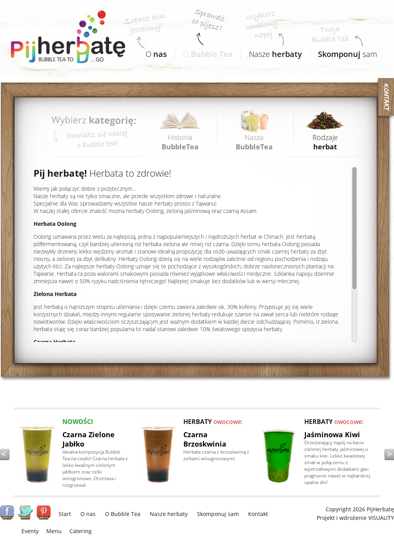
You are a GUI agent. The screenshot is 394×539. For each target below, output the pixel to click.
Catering (80, 531)
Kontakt (258, 514)
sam (343, 52)
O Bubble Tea (122, 514)
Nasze (271, 52)
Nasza (254, 142)
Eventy (30, 531)
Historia (180, 142)
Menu (54, 531)
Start (65, 514)
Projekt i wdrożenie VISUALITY (355, 517)
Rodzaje (325, 142)
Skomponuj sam (218, 514)
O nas (88, 514)
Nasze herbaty (169, 514)
